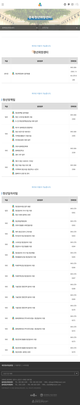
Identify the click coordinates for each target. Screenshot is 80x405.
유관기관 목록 (7, 373)
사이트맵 (26, 365)
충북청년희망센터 (8, 28)
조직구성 (45, 28)
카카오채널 (69, 4)
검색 (77, 4)
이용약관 (18, 365)
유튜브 (65, 4)
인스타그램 (72, 4)
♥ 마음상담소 (61, 4)
